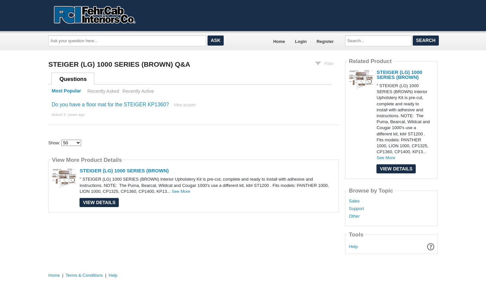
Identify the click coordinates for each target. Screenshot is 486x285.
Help (353, 246)
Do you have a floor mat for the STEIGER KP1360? (110, 104)
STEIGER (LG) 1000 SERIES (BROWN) (124, 170)
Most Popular (66, 91)
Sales (354, 201)
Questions (73, 79)
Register (325, 41)
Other (354, 216)
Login (301, 41)
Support (356, 208)
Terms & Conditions (84, 275)
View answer (185, 105)
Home (279, 41)
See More (181, 191)
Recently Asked (103, 91)
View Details (99, 202)
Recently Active (138, 91)
